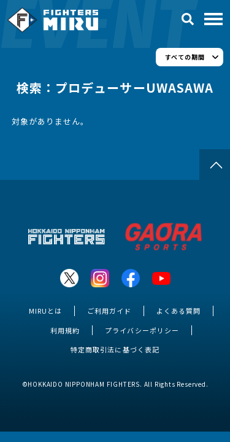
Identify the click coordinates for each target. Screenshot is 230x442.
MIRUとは (45, 311)
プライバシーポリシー (141, 330)
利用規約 (65, 330)
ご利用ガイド (109, 311)
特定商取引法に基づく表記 (115, 349)
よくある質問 (178, 311)
